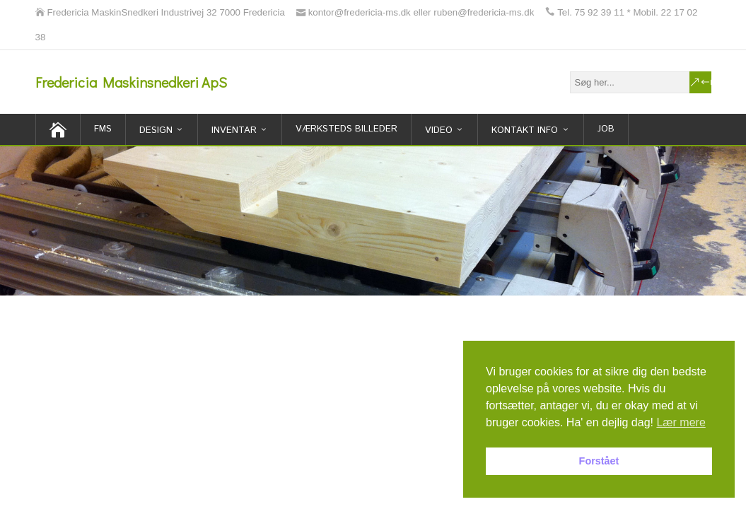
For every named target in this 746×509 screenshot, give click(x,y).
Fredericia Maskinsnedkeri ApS (131, 82)
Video (439, 130)
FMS (103, 129)
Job (606, 129)
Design (156, 130)
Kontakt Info (524, 130)
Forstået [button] (599, 461)
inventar (234, 130)
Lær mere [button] (680, 422)
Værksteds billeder (346, 129)
